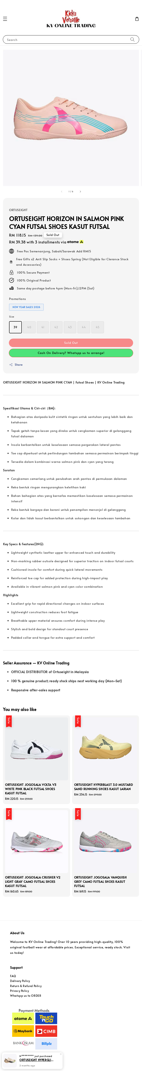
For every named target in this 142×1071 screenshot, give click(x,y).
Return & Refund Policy (26, 986)
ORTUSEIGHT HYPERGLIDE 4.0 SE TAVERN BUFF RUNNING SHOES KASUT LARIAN (37, 1060)
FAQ (13, 976)
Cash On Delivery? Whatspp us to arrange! (71, 353)
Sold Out (71, 342)
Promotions (17, 298)
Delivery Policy (20, 981)
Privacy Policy (19, 991)
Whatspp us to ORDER (25, 996)
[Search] (132, 39)
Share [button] (16, 365)
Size (11, 316)
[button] (5, 18)
